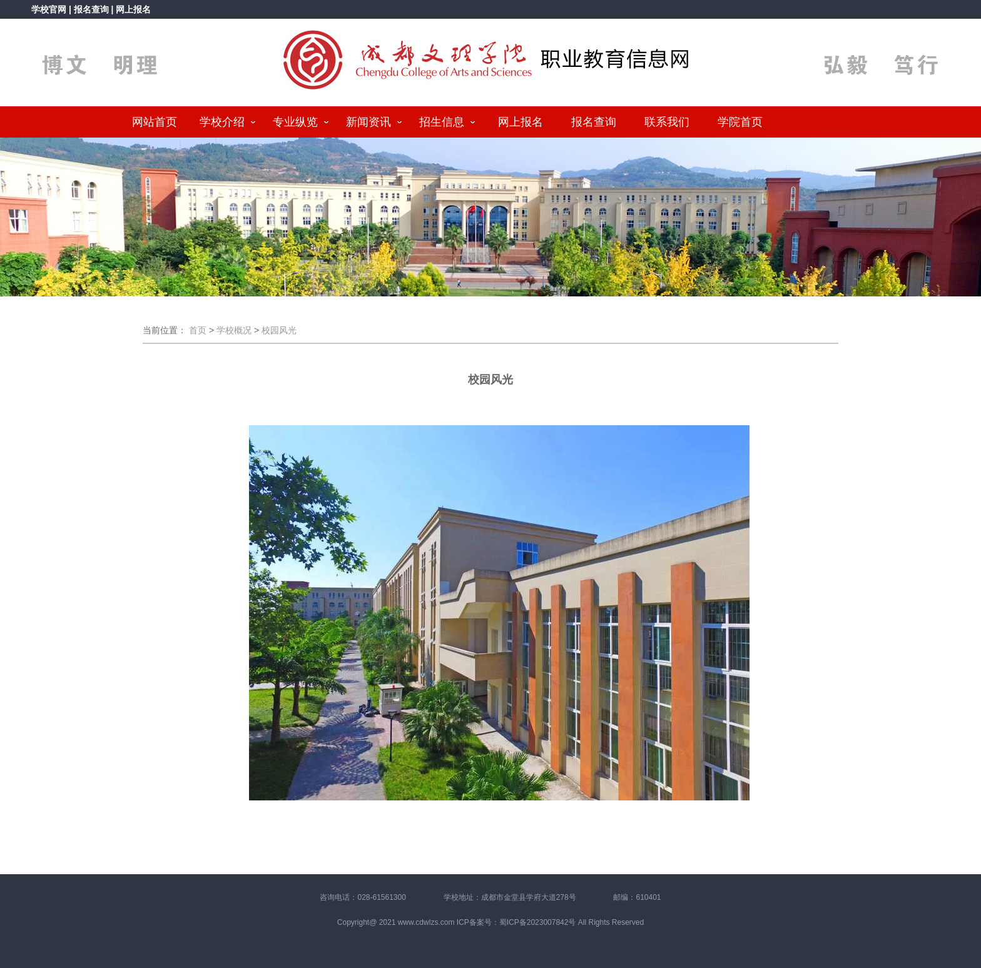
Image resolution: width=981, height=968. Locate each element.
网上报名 (133, 9)
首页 (197, 330)
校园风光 (279, 330)
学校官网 (48, 9)
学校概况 (234, 330)
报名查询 (92, 9)
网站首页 (154, 122)
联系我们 (666, 122)
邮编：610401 (637, 897)
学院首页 (740, 122)
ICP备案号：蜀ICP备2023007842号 (516, 922)
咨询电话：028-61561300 (362, 897)
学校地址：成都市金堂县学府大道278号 (510, 897)
